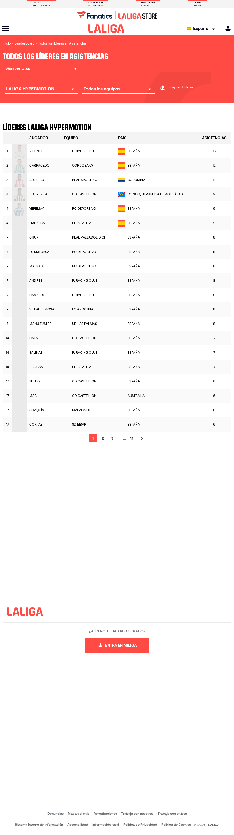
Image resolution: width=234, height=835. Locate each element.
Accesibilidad (77, 824)
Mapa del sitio (78, 813)
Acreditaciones (105, 813)
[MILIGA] (226, 28)
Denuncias (55, 813)
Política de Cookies (176, 824)
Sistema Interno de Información (39, 824)
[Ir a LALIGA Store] (117, 15)
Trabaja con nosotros (137, 813)
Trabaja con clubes (172, 813)
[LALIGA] (106, 28)
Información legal (105, 824)
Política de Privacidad (140, 824)
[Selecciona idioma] (202, 28)
